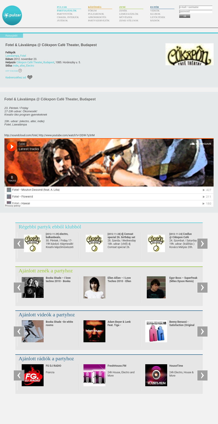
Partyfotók (65, 14)
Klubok (155, 14)
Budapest (48, 62)
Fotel (23, 55)
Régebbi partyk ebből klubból (50, 227)
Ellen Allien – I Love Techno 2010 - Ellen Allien (119, 281)
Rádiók (155, 20)
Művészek (125, 17)
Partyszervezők (99, 20)
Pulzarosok (96, 14)
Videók (155, 10)
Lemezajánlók (128, 14)
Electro (30, 65)
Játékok (62, 20)
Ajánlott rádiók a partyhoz (46, 358)
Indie (16, 65)
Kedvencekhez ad (15, 77)
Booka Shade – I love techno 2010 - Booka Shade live (58, 281)
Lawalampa (12, 55)
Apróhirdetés (97, 17)
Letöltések (157, 17)
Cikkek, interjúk (68, 17)
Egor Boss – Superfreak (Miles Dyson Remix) (183, 279)
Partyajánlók (66, 10)
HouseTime (176, 365)
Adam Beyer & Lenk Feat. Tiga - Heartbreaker (119, 325)
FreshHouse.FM (117, 365)
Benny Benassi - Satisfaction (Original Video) (181, 325)
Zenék (123, 10)
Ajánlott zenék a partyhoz (46, 271)
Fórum (92, 10)
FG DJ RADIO (53, 365)
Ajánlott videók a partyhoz (47, 314)
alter (22, 65)
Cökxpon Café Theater (29, 62)
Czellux (180, 237)
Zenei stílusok (128, 20)
